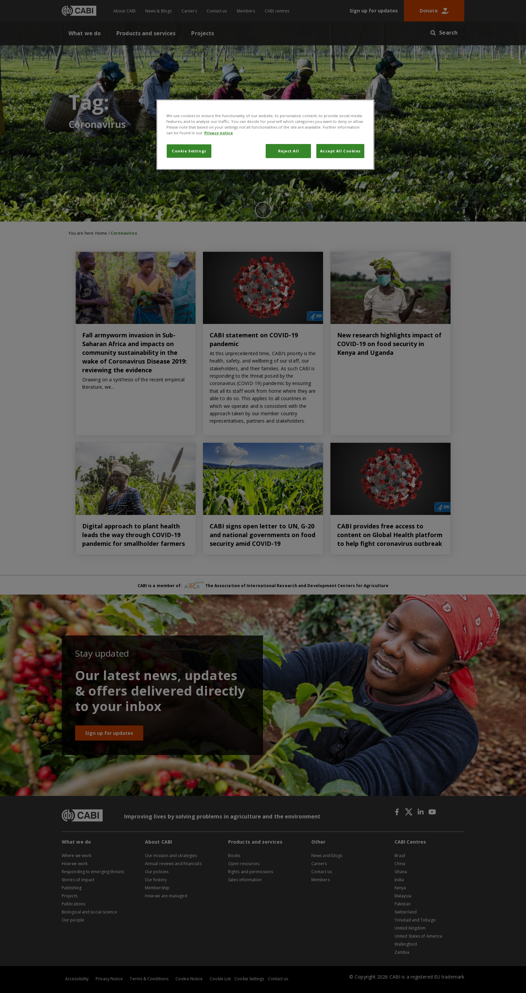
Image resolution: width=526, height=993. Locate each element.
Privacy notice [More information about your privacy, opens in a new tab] (218, 132)
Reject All (288, 150)
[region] (265, 134)
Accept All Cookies (340, 150)
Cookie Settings (189, 150)
